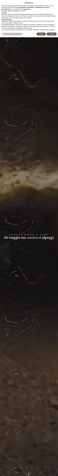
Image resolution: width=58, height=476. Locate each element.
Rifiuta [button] (41, 34)
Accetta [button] (51, 34)
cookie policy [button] (26, 9)
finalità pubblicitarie (6, 19)
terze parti (4, 12)
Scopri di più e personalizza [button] (12, 34)
